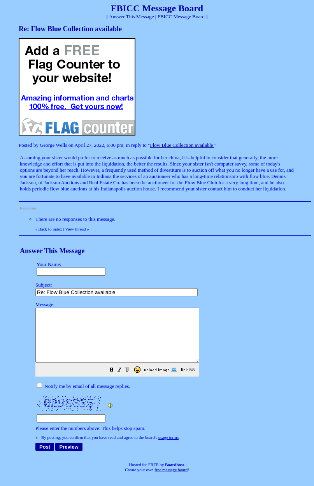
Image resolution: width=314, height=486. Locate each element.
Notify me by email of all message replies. (83, 397)
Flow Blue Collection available (182, 145)
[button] (131, 381)
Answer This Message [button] (131, 16)
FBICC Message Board (181, 16)
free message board (171, 480)
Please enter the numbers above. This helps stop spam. (171, 371)
